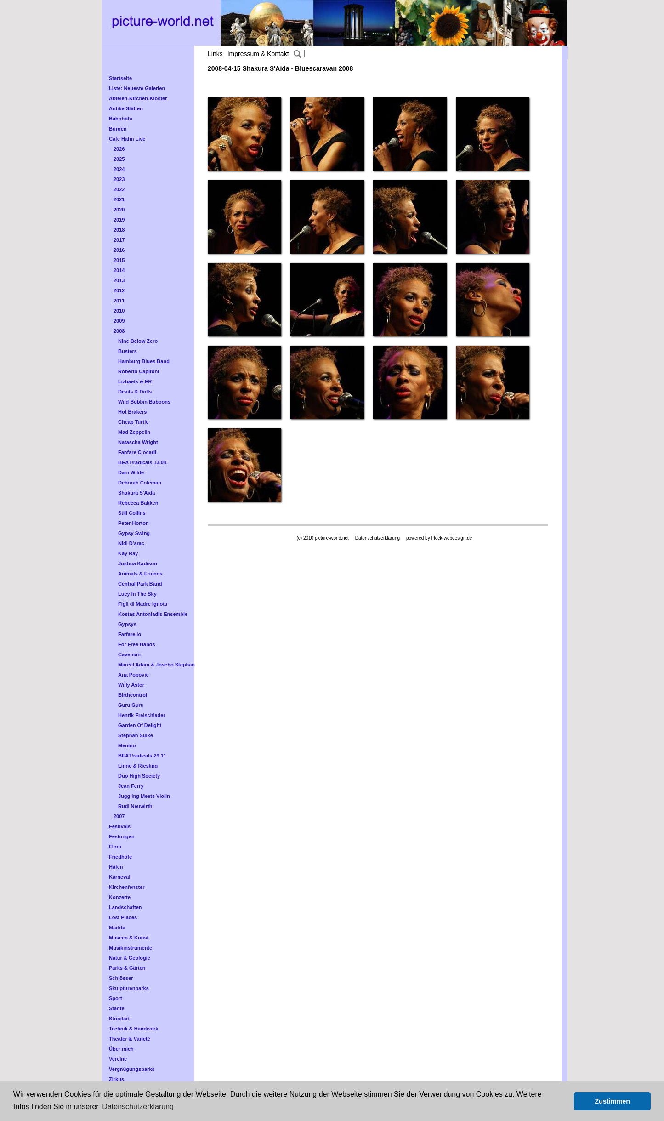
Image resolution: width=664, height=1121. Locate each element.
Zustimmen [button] (612, 1101)
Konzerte (120, 897)
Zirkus (116, 1079)
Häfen (116, 867)
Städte (117, 1008)
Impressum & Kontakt (258, 53)
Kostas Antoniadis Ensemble (152, 614)
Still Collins (132, 513)
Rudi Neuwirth (135, 806)
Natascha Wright (138, 442)
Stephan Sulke (135, 735)
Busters (127, 351)
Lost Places (123, 917)
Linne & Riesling (138, 765)
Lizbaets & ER (135, 381)
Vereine (118, 1059)
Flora (115, 846)
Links (215, 53)
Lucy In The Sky (137, 594)
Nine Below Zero (138, 341)
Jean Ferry (131, 786)
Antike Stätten (126, 108)
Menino (127, 745)
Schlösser (121, 978)
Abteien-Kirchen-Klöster (138, 98)
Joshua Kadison (137, 563)
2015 (119, 260)
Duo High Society (139, 776)
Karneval (119, 877)
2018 (119, 230)
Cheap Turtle (133, 422)
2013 (119, 280)
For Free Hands (136, 644)
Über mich (121, 1049)
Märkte (117, 927)
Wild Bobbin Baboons (144, 401)
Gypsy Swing (134, 533)
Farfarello (129, 634)
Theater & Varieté (129, 1038)
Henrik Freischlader (141, 715)
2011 (119, 300)
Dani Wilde (131, 472)
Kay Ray (128, 553)
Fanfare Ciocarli (137, 452)
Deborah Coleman (139, 482)
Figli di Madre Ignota (142, 604)
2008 (119, 331)
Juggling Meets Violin (144, 796)
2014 (119, 270)
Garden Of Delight (139, 725)
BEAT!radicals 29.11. (143, 755)
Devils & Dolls (135, 391)
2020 (119, 209)
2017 (119, 240)
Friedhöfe (120, 856)
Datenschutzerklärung (377, 538)
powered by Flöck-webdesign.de (439, 538)
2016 (119, 250)
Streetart (119, 1018)
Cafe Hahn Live (127, 139)
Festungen (122, 836)
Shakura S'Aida (136, 492)
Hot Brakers (132, 412)
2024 (119, 169)
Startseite (120, 78)
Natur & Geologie (129, 958)
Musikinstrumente (130, 947)
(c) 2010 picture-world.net (322, 538)
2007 (119, 816)
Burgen (118, 128)
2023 (119, 179)
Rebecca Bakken (138, 503)
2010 (119, 310)
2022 (119, 189)
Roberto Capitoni (138, 371)
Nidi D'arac (131, 543)
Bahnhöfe (120, 118)
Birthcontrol (132, 695)
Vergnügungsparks (132, 1069)
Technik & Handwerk (133, 1028)
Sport (115, 998)
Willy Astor (131, 685)
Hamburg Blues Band (144, 361)
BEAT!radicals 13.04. (143, 462)
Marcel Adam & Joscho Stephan (156, 664)
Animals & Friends (140, 573)
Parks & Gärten (127, 968)
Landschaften (125, 907)
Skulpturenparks (129, 988)
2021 (119, 199)
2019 (119, 219)
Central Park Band (140, 583)
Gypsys (127, 624)
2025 (119, 159)
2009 (119, 321)
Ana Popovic (133, 674)
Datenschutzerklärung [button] (138, 1106)
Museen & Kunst (128, 937)
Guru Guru (131, 705)
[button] (564, 1101)
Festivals (120, 826)
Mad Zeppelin (134, 432)
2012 (119, 290)
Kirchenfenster (127, 887)
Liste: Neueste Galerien (137, 88)
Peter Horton (133, 523)
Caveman (129, 654)
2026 (119, 149)
